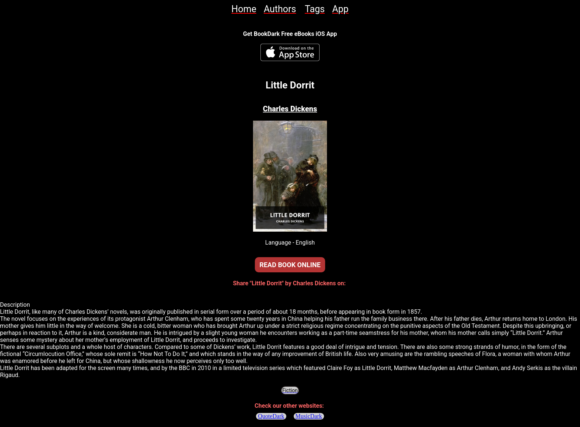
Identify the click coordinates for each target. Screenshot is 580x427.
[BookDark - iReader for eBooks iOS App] (290, 52)
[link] (244, 9)
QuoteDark (271, 416)
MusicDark (309, 416)
